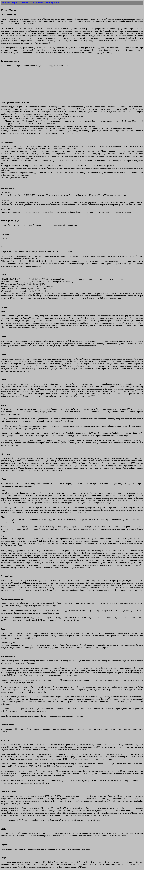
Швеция (39, 3)
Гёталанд (49, 3)
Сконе (57, 3)
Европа (15, 3)
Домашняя (6, 3)
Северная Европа (27, 3)
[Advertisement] (61, 85)
